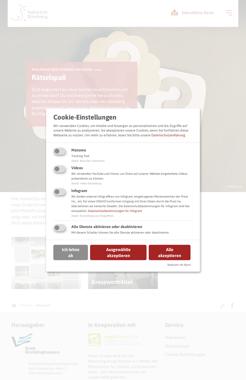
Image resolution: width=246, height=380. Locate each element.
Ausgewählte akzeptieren (118, 252)
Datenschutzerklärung (168, 135)
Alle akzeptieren (169, 252)
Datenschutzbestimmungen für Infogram (115, 211)
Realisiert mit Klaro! (179, 264)
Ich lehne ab (71, 252)
